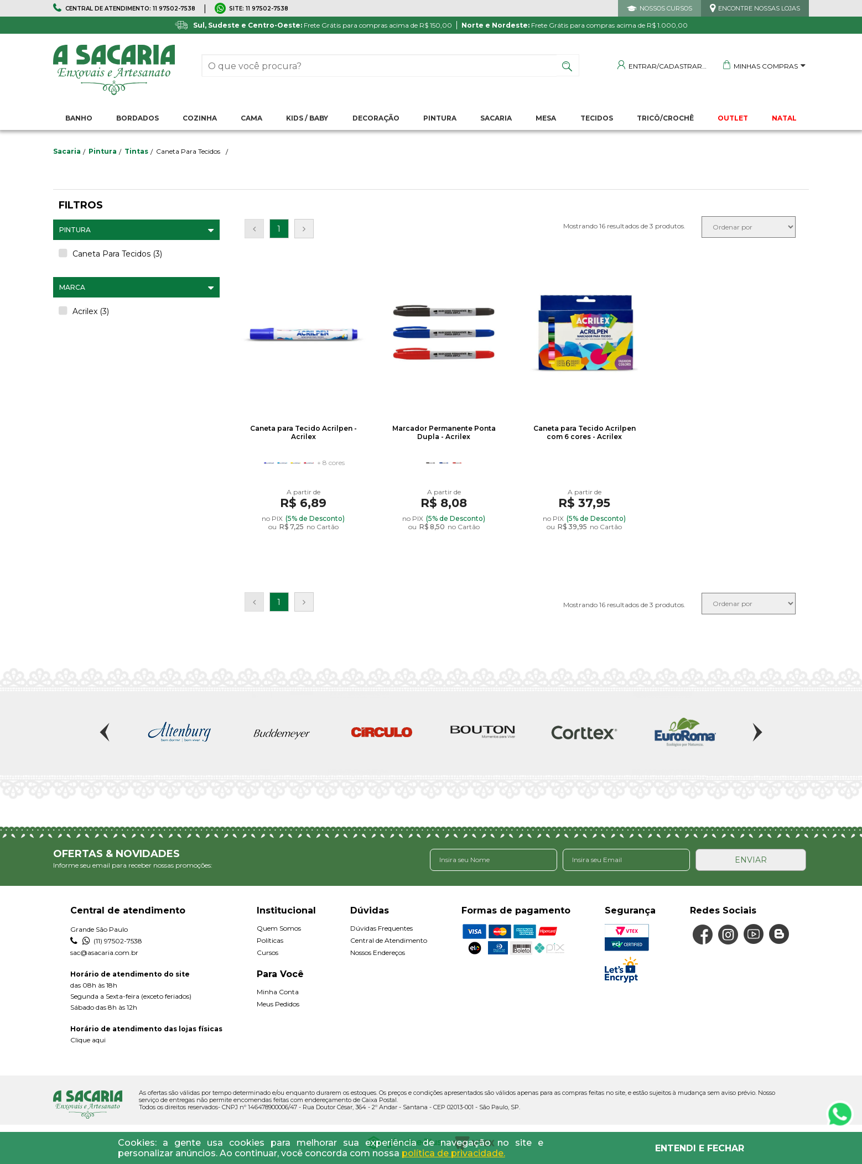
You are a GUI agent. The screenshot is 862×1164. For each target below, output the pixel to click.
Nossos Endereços (377, 952)
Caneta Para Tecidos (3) (117, 254)
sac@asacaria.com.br (104, 952)
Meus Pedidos (278, 1004)
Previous (106, 732)
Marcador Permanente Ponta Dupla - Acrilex (444, 432)
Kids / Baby (307, 118)
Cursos (267, 952)
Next (756, 732)
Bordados (137, 118)
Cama (251, 118)
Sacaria (496, 118)
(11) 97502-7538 (106, 941)
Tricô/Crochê (665, 118)
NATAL (784, 118)
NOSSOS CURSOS (666, 8)
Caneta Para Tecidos (188, 151)
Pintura (439, 118)
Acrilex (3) (90, 311)
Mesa (546, 118)
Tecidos (596, 118)
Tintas (136, 151)
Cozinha (200, 118)
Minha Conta (278, 992)
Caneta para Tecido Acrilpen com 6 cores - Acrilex (584, 432)
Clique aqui (88, 1040)
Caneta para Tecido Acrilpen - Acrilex (303, 432)
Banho (78, 118)
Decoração (375, 118)
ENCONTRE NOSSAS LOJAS (759, 8)
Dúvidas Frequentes (381, 928)
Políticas (270, 940)
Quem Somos (279, 928)
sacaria (67, 151)
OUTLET (733, 118)
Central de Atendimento (388, 940)
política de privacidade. (453, 1153)
